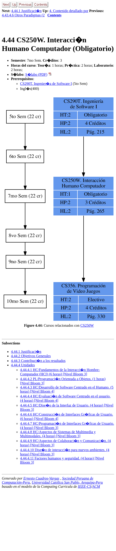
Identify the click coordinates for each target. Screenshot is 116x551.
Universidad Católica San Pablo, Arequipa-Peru (67, 482)
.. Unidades (23, 365)
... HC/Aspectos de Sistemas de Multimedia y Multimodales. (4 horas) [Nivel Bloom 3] (58, 434)
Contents (54, 15)
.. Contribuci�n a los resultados (38, 361)
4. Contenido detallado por (68, 11)
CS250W (87, 325)
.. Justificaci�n (26, 352)
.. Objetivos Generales (31, 356)
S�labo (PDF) (36, 74)
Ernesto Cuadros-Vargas (41, 478)
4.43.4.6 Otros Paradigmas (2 (23, 15)
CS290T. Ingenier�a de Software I (46, 84)
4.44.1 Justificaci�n (26, 11)
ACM (96, 486)
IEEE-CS (84, 486)
